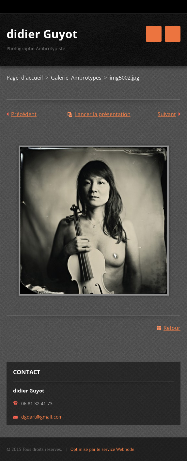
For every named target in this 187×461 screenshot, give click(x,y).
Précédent (24, 114)
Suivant (167, 114)
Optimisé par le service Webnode (102, 449)
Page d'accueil (25, 77)
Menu (172, 34)
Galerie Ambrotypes (76, 77)
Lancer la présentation (103, 114)
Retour (172, 327)
